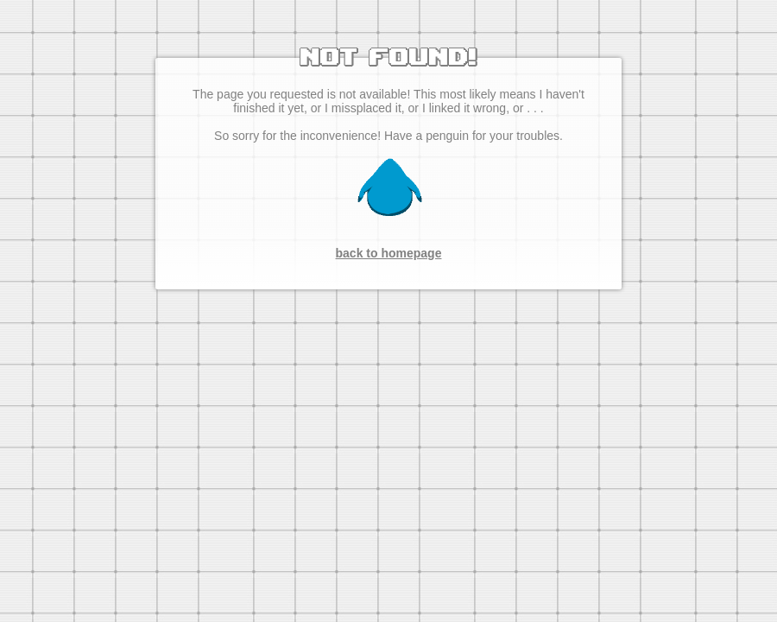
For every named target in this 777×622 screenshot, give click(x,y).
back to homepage (389, 253)
